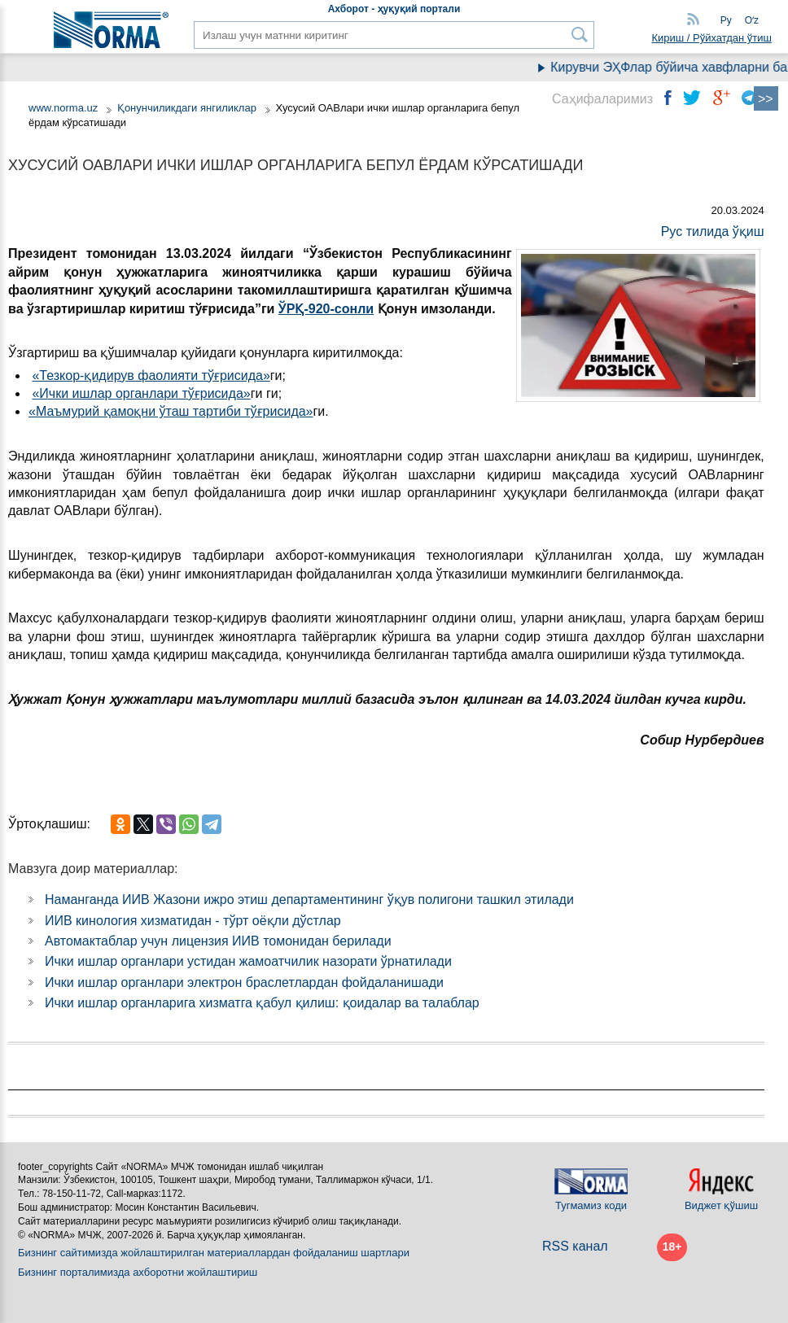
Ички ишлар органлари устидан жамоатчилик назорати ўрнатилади (248, 961)
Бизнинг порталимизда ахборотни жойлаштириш (137, 1272)
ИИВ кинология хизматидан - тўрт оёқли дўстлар (193, 921)
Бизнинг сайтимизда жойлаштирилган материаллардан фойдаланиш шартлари (213, 1253)
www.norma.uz (63, 108)
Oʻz (752, 20)
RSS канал (575, 1246)
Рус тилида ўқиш (712, 231)
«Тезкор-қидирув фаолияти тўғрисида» (150, 375)
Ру (726, 20)
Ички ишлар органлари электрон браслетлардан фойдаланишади (244, 982)
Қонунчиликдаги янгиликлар (188, 108)
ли (365, 309)
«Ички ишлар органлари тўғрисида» (141, 393)
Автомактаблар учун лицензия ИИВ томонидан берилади (218, 941)
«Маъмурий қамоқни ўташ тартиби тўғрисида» (170, 411)
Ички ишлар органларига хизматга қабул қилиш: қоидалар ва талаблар (262, 1003)
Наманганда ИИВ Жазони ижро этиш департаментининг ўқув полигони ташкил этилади (309, 899)
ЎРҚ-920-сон (317, 309)
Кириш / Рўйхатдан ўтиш (711, 38)
